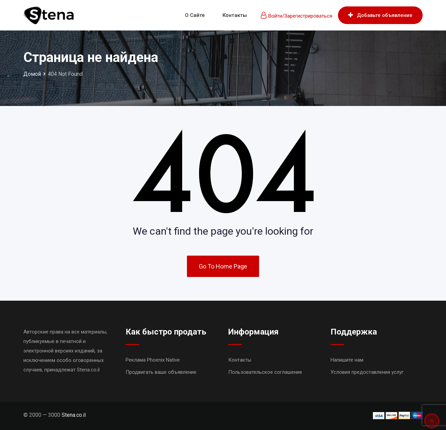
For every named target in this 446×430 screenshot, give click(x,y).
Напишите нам (347, 360)
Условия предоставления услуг (367, 372)
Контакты (234, 15)
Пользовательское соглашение (265, 372)
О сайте (195, 15)
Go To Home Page (223, 266)
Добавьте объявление (380, 15)
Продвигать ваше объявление (161, 372)
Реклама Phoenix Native (153, 360)
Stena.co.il (74, 415)
